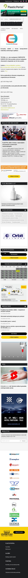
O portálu (8, 546)
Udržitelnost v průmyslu (7, 213)
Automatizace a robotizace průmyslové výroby (13, 220)
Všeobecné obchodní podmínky (13, 572)
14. (14, 273)
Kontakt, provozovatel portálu (12, 564)
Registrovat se (8, 1)
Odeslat (23, 440)
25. (2, 277)
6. (10, 271)
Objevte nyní (19, 532)
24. (25, 275)
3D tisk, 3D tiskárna (6, 222)
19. (6, 275)
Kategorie (4, 24)
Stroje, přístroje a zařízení (8, 216)
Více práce (14, 333)
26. (6, 277)
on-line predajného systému (12, 65)
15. (18, 273)
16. (21, 273)
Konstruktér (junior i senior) (8, 321)
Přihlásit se (16, 1)
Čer (23, 279)
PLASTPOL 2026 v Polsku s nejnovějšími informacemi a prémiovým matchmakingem (13, 144)
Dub (4, 279)
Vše (5, 253)
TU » (6, 71)
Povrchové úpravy (19, 213)
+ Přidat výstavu (14, 176)
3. (25, 268)
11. (2, 273)
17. (25, 273)
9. (21, 271)
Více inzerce (14, 254)
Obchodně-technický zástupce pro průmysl (12, 316)
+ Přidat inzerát (14, 257)
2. (21, 268)
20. (10, 275)
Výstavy (6, 19)
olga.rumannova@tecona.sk (8, 107)
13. (10, 273)
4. (2, 271)
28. (14, 277)
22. (18, 275)
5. (6, 271)
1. (17, 268)
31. (25, 277)
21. (14, 275)
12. (6, 273)
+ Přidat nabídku (14, 337)
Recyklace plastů (16, 222)
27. (10, 277)
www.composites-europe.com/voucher (11, 67)
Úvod (2, 19)
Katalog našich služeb (11, 557)
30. (21, 277)
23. (21, 275)
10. (25, 271)
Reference (8, 549)
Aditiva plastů (19, 216)
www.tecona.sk (5, 109)
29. (18, 277)
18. (2, 275)
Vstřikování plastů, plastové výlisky (10, 218)
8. (17, 271)
